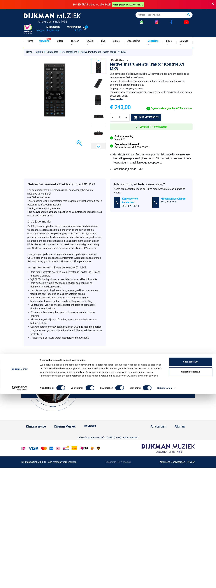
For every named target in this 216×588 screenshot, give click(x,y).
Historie (60, 443)
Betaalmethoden (34, 443)
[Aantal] (119, 117)
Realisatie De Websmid (118, 582)
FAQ (28, 477)
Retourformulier (34, 516)
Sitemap (60, 457)
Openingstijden (146, 448)
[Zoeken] (164, 15)
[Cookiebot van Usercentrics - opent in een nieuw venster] (19, 322)
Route (141, 453)
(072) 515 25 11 (178, 443)
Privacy (30, 496)
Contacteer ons (34, 545)
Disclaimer (31, 492)
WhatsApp (31, 511)
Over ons (61, 438)
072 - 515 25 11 (169, 202)
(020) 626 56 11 (146, 443)
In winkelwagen (145, 117)
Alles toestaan (190, 295)
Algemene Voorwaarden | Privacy (177, 582)
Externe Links (33, 550)
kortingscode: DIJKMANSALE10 (129, 4)
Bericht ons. (169, 108)
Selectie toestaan (190, 305)
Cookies (30, 521)
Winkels (60, 462)
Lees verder (116, 99)
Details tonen (164, 322)
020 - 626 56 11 (130, 206)
